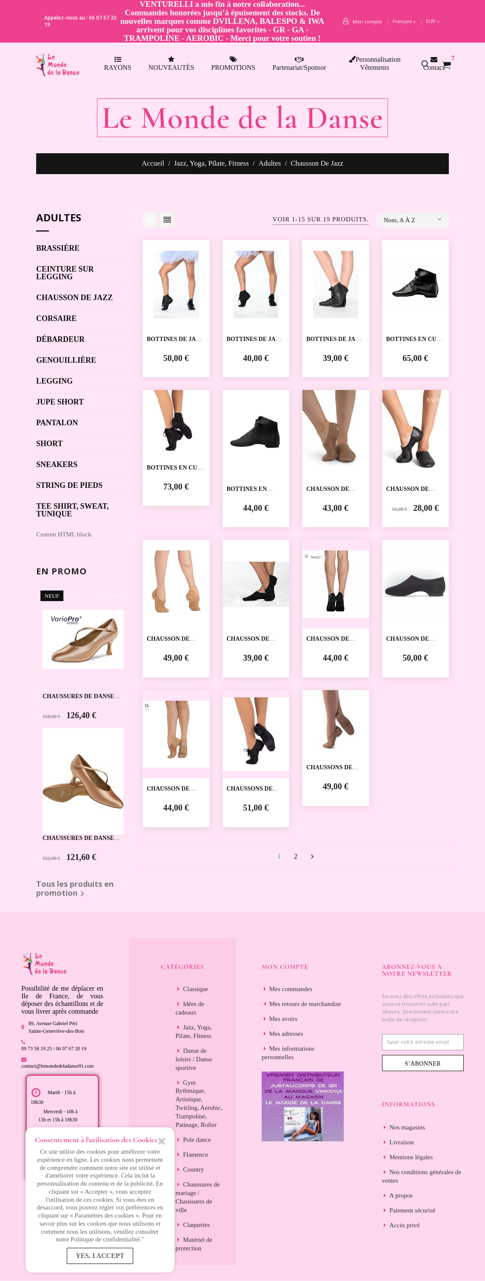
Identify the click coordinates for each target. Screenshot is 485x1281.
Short (49, 444)
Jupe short (60, 402)
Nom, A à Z (413, 219)
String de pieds (69, 485)
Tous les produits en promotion (75, 889)
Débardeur (60, 339)
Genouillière (66, 360)
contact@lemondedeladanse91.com (57, 1066)
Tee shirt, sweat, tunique (72, 510)
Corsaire (56, 319)
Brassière (58, 248)
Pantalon (57, 423)
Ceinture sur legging (65, 273)
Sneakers (56, 465)
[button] (429, 63)
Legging (54, 381)
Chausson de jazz (74, 298)
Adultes (58, 218)
